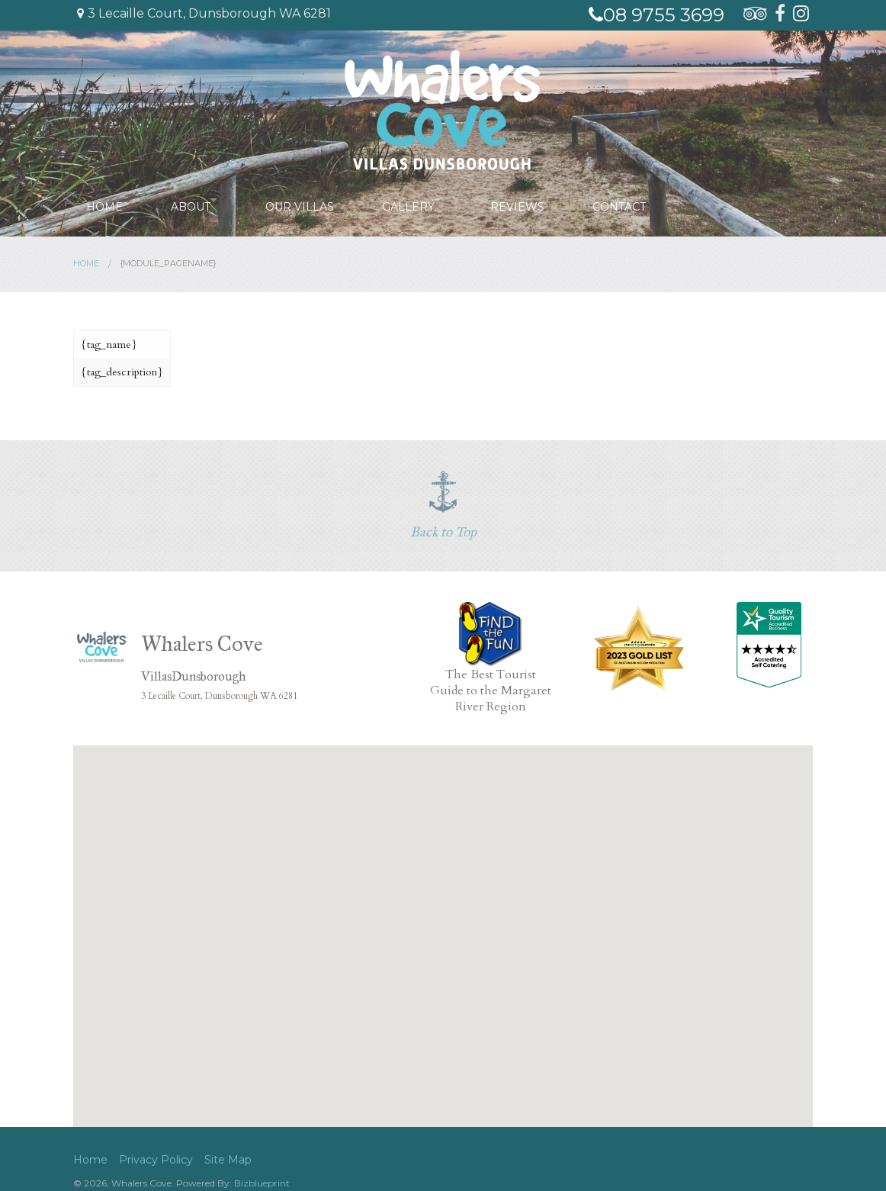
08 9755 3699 (656, 15)
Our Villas (306, 200)
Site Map (228, 1160)
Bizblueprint (262, 1183)
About (189, 200)
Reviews (531, 200)
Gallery (414, 200)
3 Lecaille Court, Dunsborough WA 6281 (204, 13)
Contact (632, 200)
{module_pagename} (168, 263)
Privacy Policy (156, 1160)
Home (103, 200)
